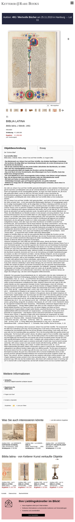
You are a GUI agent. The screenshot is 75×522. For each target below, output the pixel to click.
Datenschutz (13, 493)
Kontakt (3, 493)
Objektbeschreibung (15, 148)
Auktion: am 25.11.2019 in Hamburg (34, 17)
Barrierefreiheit (23, 493)
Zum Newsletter (33, 515)
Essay (43, 148)
